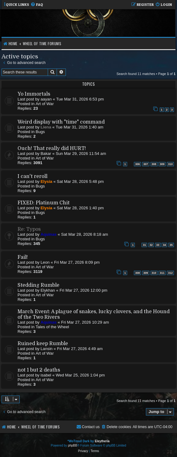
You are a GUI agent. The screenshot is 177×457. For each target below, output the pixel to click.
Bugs (40, 131)
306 (137, 164)
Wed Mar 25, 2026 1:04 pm (80, 375)
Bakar (46, 153)
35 (171, 244)
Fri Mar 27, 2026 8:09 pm (77, 262)
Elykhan (48, 290)
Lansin (47, 348)
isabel (46, 375)
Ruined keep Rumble (43, 343)
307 (145, 164)
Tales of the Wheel (52, 327)
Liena (46, 127)
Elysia (46, 181)
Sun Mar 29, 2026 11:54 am (81, 153)
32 (151, 244)
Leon (45, 262)
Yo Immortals (34, 94)
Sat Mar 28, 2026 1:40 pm (80, 208)
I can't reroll (32, 176)
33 (157, 244)
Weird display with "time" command (61, 122)
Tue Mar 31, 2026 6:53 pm (80, 99)
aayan (46, 99)
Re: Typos (29, 229)
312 (170, 272)
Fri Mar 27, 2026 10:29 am (85, 322)
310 (170, 164)
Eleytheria (102, 441)
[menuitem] (36, 5)
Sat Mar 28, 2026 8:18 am (84, 234)
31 (144, 244)
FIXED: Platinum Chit (44, 203)
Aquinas (49, 234)
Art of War (45, 103)
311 (162, 272)
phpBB (72, 445)
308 (154, 164)
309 (162, 164)
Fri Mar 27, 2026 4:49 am (80, 348)
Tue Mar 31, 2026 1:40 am (79, 127)
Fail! (23, 257)
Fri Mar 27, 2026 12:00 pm (83, 290)
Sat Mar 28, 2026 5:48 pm (80, 181)
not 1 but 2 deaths (39, 370)
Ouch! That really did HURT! (52, 148)
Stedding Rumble (38, 285)
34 (164, 244)
